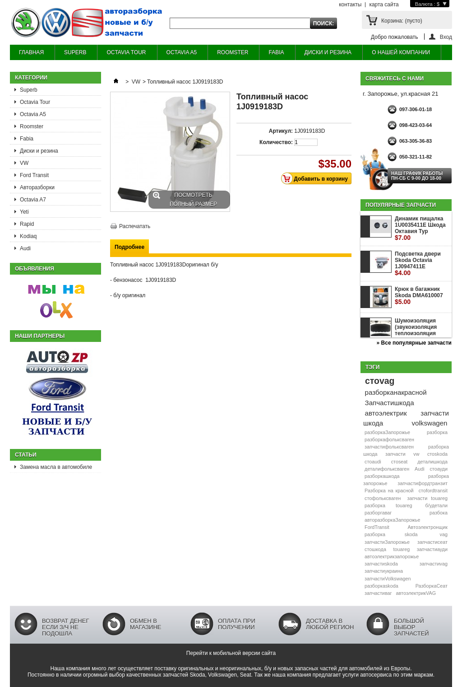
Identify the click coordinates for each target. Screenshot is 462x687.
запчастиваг (378, 593)
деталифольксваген (387, 469)
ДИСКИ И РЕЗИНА (328, 52)
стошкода (375, 549)
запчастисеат (432, 542)
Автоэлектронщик (427, 527)
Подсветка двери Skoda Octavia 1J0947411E (418, 263)
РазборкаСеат (432, 586)
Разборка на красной (389, 490)
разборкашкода (382, 476)
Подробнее (129, 247)
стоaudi (373, 461)
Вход (446, 37)
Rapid (27, 224)
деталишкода (432, 461)
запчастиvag (434, 563)
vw (416, 454)
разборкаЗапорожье (387, 432)
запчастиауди (432, 549)
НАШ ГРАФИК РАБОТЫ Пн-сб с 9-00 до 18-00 (417, 176)
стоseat (399, 461)
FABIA (276, 52)
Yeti (24, 212)
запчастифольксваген (389, 446)
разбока (439, 512)
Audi (25, 248)
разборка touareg (388, 505)
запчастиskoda (381, 563)
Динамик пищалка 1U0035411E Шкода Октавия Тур (420, 228)
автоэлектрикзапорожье (392, 556)
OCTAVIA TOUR (126, 52)
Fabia (26, 139)
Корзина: (401, 21)
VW (24, 163)
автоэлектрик (386, 413)
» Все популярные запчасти (414, 343)
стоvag (379, 381)
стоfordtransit (433, 490)
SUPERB (75, 52)
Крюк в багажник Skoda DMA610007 (419, 295)
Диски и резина (39, 151)
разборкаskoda (381, 586)
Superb (28, 90)
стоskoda (437, 454)
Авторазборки (37, 187)
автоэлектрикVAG (416, 593)
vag (444, 534)
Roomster (31, 126)
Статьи (26, 455)
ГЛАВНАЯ (31, 52)
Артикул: (281, 131)
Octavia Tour (35, 102)
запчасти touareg (427, 498)
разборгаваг (378, 512)
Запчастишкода (389, 403)
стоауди (438, 469)
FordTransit (377, 527)
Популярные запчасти (400, 205)
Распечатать (134, 226)
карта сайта (383, 4)
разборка (437, 432)
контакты (350, 4)
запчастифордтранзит (422, 483)
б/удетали (436, 505)
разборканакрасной (396, 392)
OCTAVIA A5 (181, 52)
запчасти (395, 454)
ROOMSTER (232, 52)
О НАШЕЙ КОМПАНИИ (401, 52)
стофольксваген (383, 498)
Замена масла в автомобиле (56, 467)
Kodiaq (28, 236)
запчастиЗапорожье (387, 542)
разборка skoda (391, 534)
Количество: (276, 142)
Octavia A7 (33, 199)
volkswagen (430, 423)
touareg (401, 549)
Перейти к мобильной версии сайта (231, 653)
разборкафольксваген (389, 439)
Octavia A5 (33, 114)
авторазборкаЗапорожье (392, 520)
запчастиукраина (384, 571)
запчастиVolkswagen (388, 578)
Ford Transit (34, 175)
